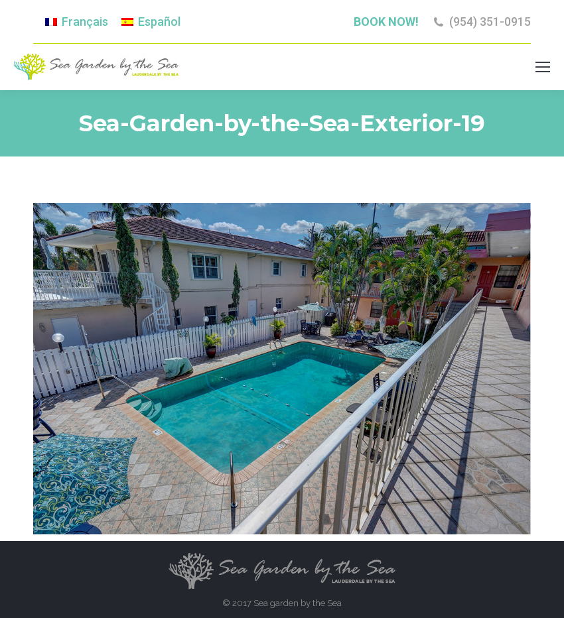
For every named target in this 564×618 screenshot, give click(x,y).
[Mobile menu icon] (543, 67)
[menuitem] (76, 22)
